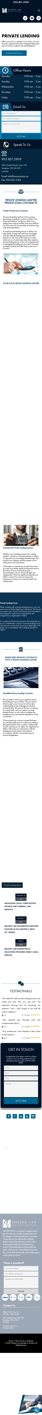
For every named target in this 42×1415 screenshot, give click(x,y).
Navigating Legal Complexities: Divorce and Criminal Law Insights (20, 906)
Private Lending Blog (12, 885)
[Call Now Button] (37, 1410)
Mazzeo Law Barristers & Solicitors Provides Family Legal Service (21, 952)
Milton (21, 701)
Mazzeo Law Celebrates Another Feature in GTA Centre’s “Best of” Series (21, 929)
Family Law (17, 1244)
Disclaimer (29, 1341)
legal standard (11, 724)
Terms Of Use (19, 1341)
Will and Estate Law (16, 1247)
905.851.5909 (8, 1328)
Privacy (11, 1341)
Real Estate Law (27, 1244)
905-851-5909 (21, 2)
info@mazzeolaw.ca (10, 1326)
